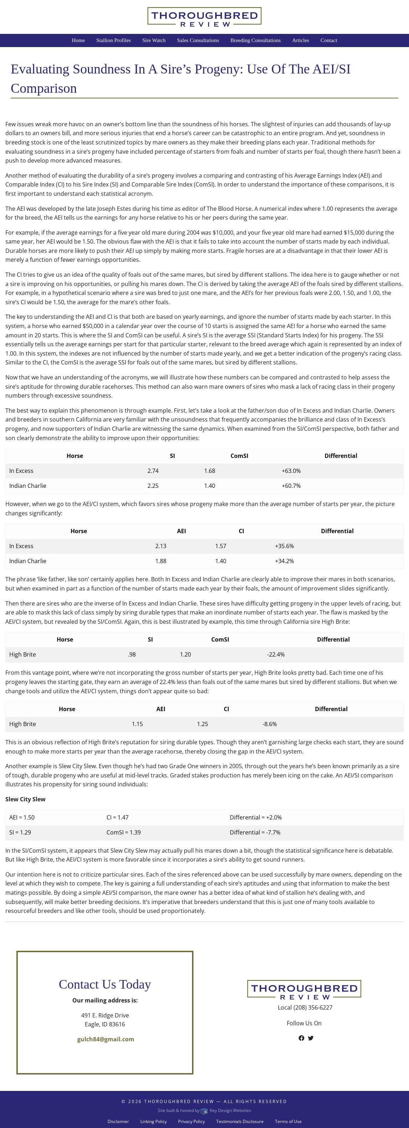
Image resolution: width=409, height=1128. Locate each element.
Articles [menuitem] (300, 40)
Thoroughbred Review (179, 1101)
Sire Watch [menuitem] (154, 40)
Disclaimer (118, 1121)
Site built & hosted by (204, 1110)
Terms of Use (288, 1121)
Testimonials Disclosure (240, 1121)
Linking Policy (153, 1121)
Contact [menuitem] (329, 40)
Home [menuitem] (78, 40)
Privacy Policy (191, 1121)
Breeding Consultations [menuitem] (256, 40)
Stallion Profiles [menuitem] (113, 40)
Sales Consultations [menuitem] (198, 40)
